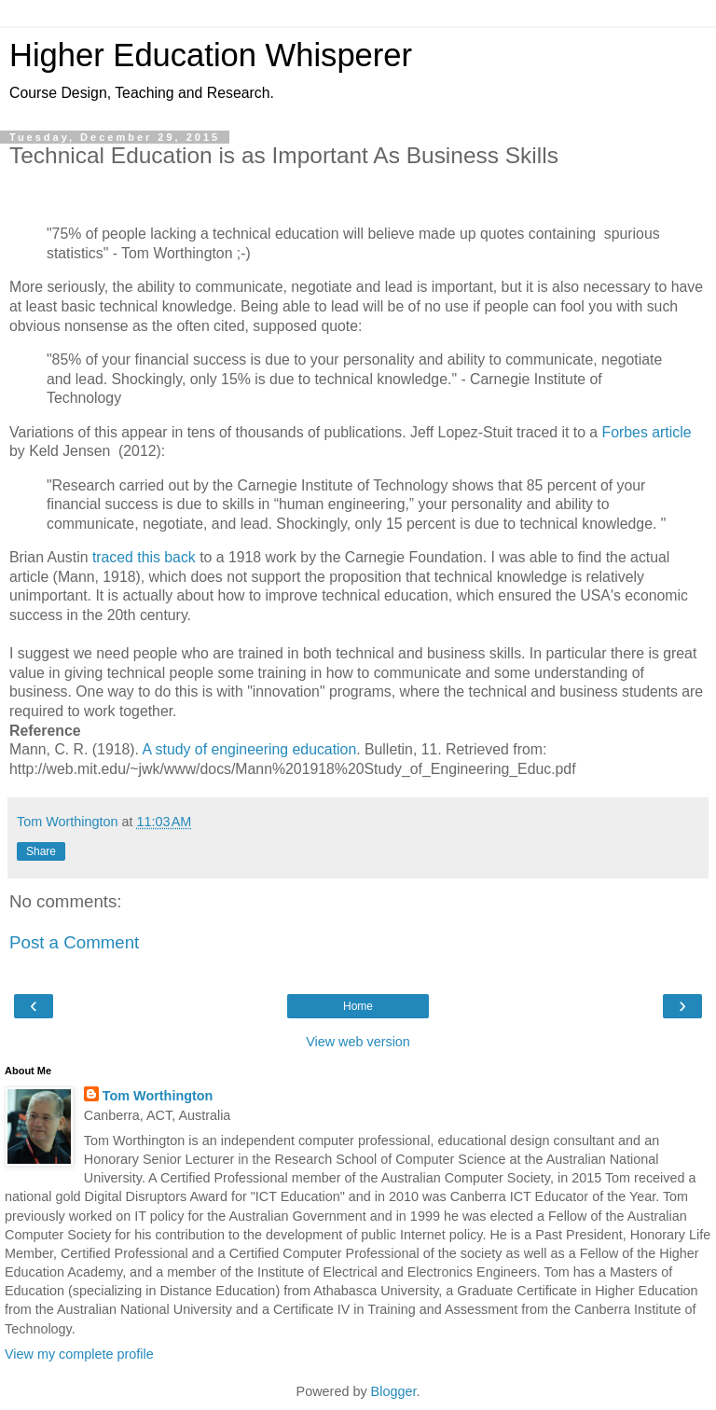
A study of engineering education (250, 749)
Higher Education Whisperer (210, 55)
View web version (358, 1041)
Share (41, 851)
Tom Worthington (158, 1095)
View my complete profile (79, 1354)
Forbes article (647, 432)
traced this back (144, 557)
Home (358, 1006)
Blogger (394, 1391)
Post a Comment (74, 942)
